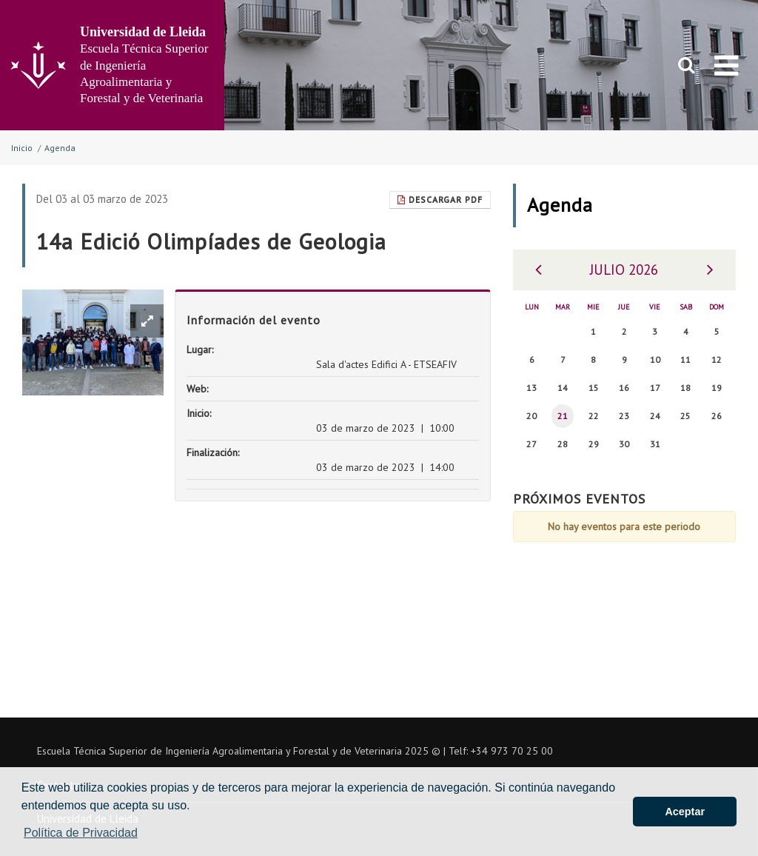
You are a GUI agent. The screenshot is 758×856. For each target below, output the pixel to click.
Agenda (60, 147)
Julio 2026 (624, 269)
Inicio (22, 147)
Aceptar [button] (685, 811)
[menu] (726, 65)
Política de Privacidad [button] (81, 832)
